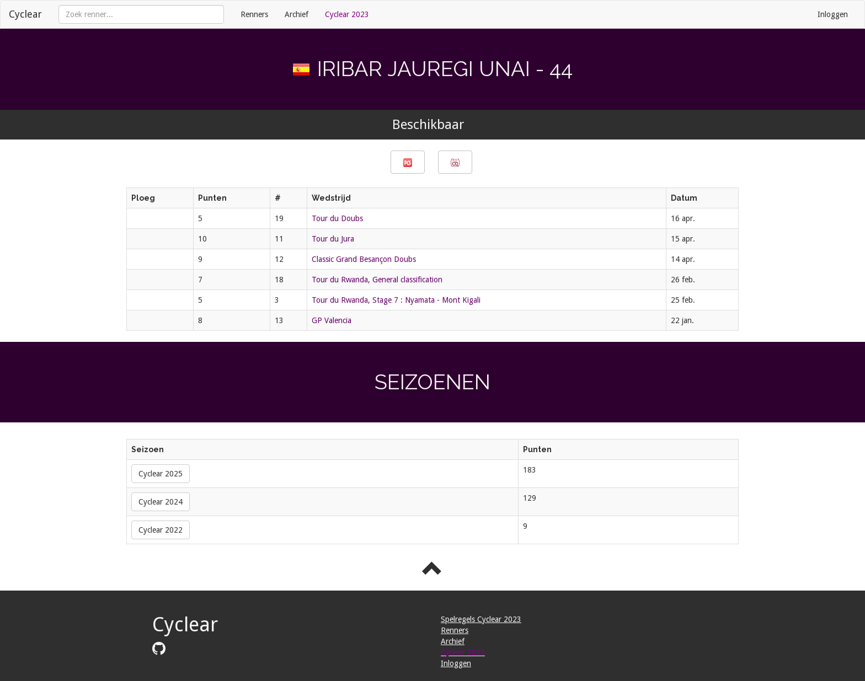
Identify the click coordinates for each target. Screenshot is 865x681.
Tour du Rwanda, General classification (377, 279)
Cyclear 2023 (347, 14)
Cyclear (25, 14)
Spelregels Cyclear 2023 (481, 619)
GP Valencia (331, 320)
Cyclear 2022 (160, 530)
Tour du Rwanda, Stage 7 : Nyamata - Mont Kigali (396, 300)
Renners (254, 14)
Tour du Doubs (337, 218)
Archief (296, 14)
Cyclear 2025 (160, 473)
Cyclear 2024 (160, 501)
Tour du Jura (333, 238)
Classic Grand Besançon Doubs (364, 259)
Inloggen (833, 14)
